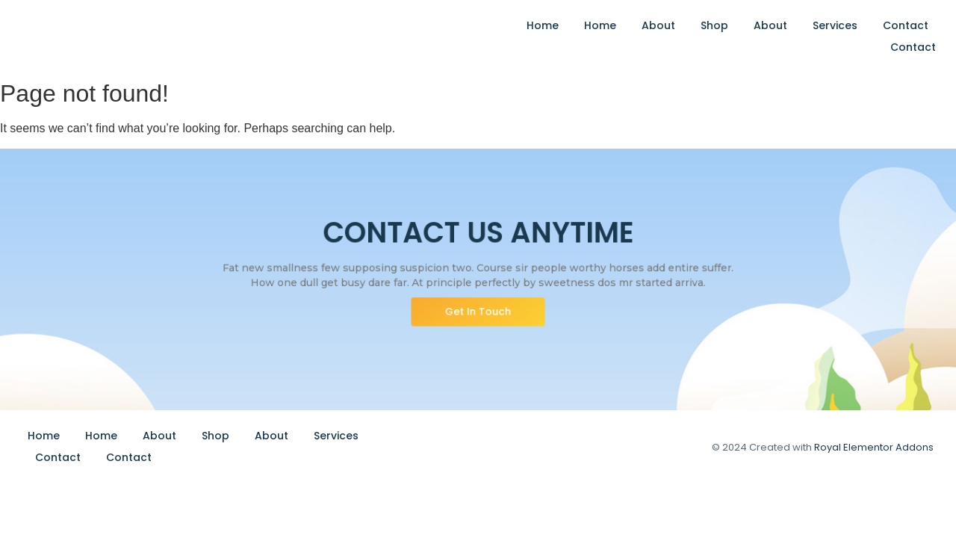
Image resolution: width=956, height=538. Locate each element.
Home (543, 25)
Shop (714, 25)
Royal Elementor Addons (874, 447)
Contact (905, 25)
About (658, 25)
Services (835, 25)
